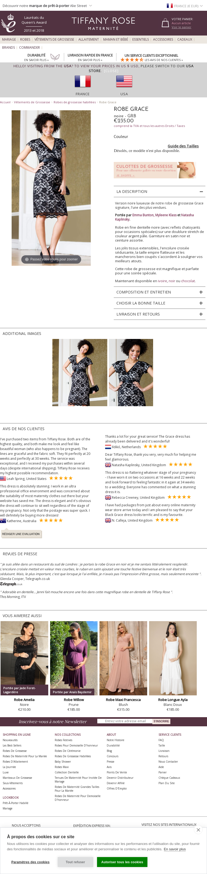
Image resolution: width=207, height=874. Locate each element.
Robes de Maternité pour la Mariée (25, 756)
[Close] (111, 70)
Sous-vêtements (13, 783)
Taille (161, 745)
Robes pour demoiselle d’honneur (76, 745)
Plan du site (166, 783)
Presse (110, 761)
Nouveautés (10, 740)
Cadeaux (184, 39)
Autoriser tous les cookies (122, 862)
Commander (29, 47)
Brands (8, 47)
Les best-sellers (12, 745)
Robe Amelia (24, 699)
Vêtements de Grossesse (54, 39)
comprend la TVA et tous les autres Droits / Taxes (149, 126)
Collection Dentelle (67, 772)
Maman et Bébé (115, 39)
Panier (162, 772)
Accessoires (163, 39)
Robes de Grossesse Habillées (73, 756)
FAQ (161, 740)
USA (124, 93)
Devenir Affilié (116, 783)
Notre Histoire (115, 740)
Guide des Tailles (183, 145)
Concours (112, 756)
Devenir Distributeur (120, 778)
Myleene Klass (166, 215)
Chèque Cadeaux (169, 778)
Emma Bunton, (143, 215)
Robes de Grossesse (15, 751)
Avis (109, 767)
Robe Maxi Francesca (123, 699)
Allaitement (88, 39)
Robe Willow (74, 699)
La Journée (9, 767)
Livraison (164, 751)
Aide (161, 767)
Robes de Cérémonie (68, 751)
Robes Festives (63, 740)
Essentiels (140, 39)
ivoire (162, 280)
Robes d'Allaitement (15, 761)
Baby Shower (63, 761)
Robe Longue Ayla (173, 699)
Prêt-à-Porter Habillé (15, 803)
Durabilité (113, 745)
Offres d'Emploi (117, 788)
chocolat (188, 280)
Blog (109, 751)
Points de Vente (117, 772)
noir (172, 280)
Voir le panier (181, 27)
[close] (198, 829)
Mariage (9, 39)
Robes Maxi (62, 767)
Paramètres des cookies (30, 862)
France (83, 93)
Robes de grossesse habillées (75, 102)
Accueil (5, 102)
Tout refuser (75, 862)
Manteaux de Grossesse (17, 778)
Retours (163, 756)
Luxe (6, 772)
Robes (25, 39)
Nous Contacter (168, 761)
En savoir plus (175, 849)
